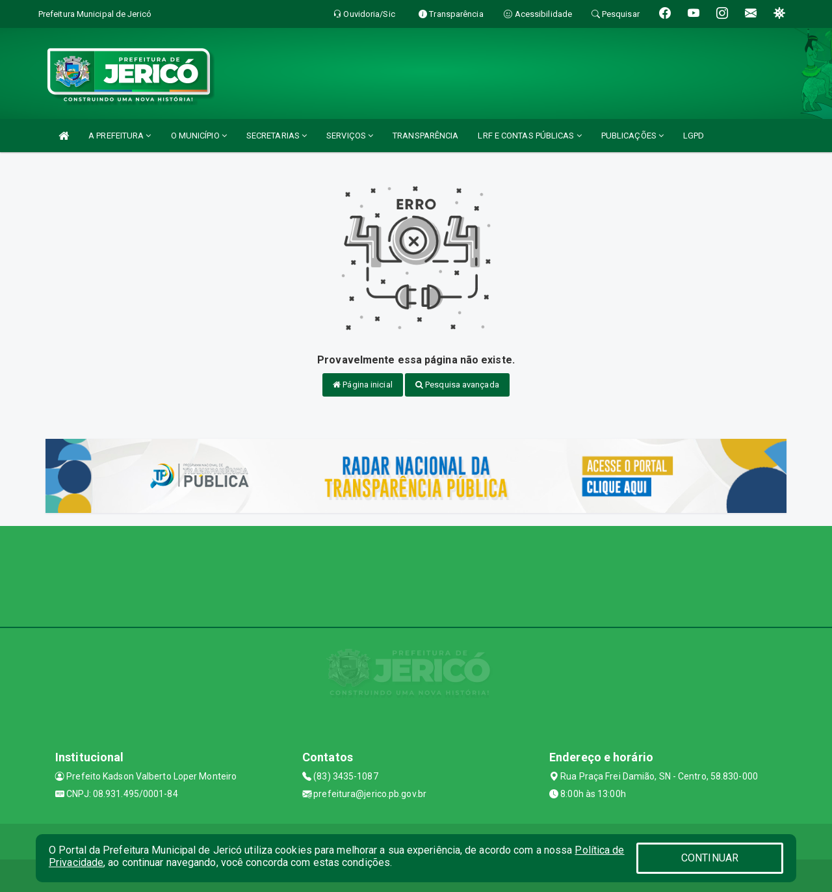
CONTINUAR (709, 858)
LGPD (693, 135)
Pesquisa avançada (457, 384)
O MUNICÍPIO (199, 135)
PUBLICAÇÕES (632, 135)
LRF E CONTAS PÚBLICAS (529, 135)
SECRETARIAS (276, 135)
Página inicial (363, 384)
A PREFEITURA (119, 135)
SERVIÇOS (349, 135)
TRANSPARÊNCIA (425, 135)
